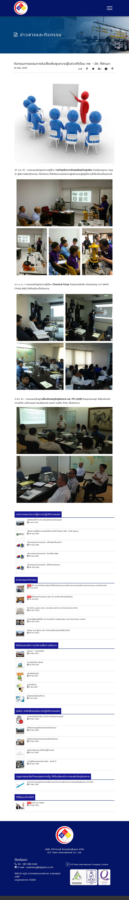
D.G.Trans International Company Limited (87, 864)
